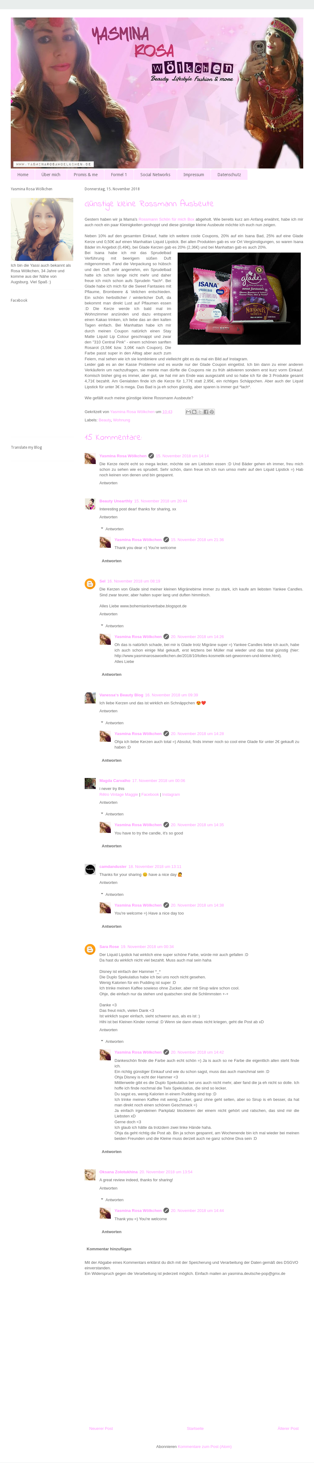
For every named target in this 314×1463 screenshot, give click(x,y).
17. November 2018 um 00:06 (158, 780)
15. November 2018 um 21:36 (197, 539)
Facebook (150, 794)
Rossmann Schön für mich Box (166, 219)
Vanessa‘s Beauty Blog (121, 695)
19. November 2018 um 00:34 (147, 946)
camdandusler (113, 866)
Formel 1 (119, 174)
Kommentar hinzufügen (109, 1249)
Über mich (51, 174)
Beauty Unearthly (115, 501)
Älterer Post (288, 1428)
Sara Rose (109, 946)
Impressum (193, 174)
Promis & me (86, 174)
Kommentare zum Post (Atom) (205, 1446)
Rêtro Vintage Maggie (118, 794)
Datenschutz (229, 174)
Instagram (171, 794)
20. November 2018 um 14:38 (197, 905)
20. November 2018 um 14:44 (197, 1210)
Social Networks (155, 174)
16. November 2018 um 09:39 (171, 695)
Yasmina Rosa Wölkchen (123, 456)
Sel (102, 581)
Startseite (195, 1428)
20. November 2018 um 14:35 (197, 824)
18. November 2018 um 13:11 (154, 866)
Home (22, 174)
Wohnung (121, 420)
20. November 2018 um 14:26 (197, 636)
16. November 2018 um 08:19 (133, 581)
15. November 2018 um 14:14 (182, 456)
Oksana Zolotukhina (118, 1172)
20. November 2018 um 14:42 (197, 1052)
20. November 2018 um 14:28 (197, 733)
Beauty (105, 420)
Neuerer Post (101, 1428)
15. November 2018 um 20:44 (160, 501)
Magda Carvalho (114, 780)
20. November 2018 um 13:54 (165, 1172)
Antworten (108, 483)
